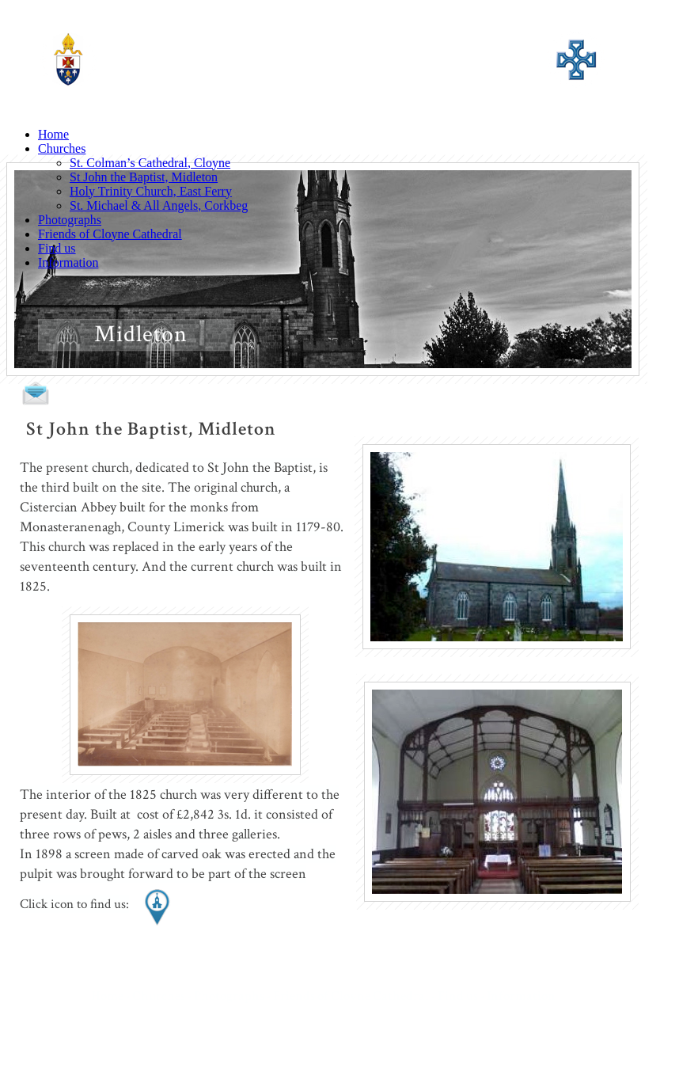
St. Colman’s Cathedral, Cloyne (150, 162)
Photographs (69, 219)
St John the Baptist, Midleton (144, 177)
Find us (57, 248)
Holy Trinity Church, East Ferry (151, 191)
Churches (61, 148)
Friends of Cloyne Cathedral (110, 234)
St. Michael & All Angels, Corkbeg (159, 205)
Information (68, 262)
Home (53, 134)
